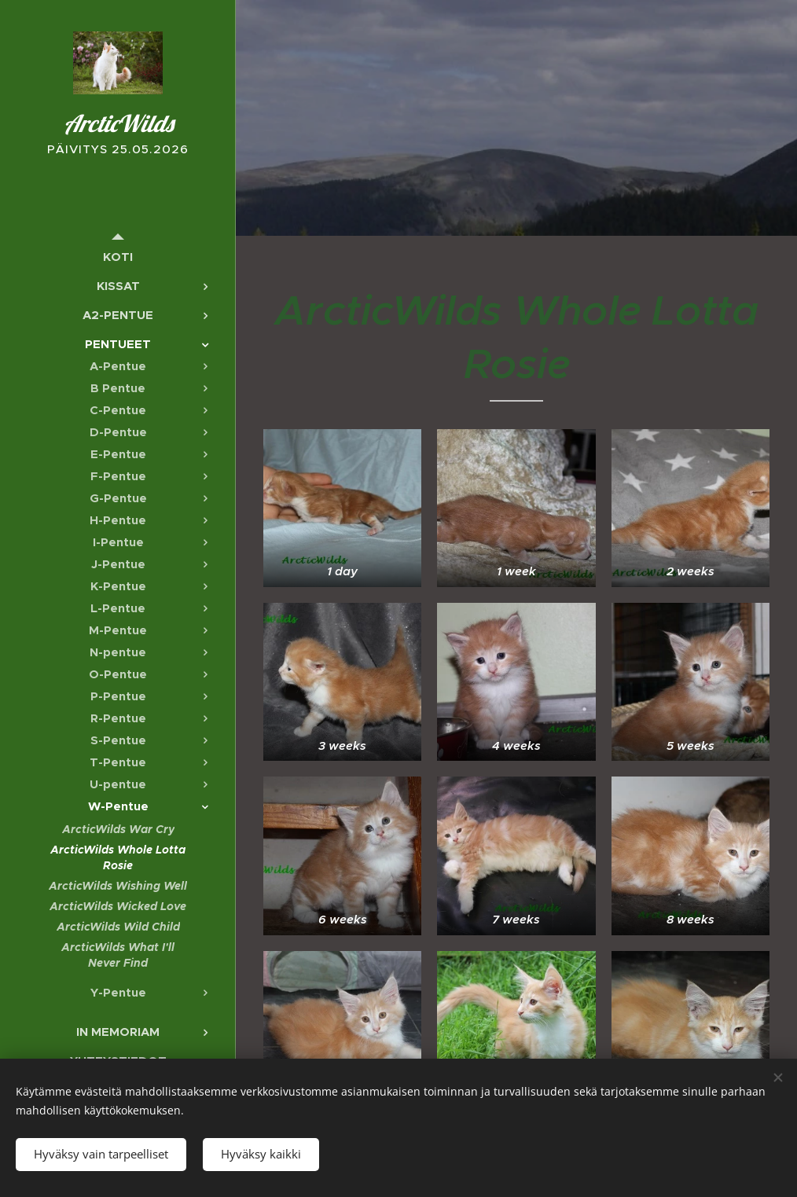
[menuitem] (118, 257)
